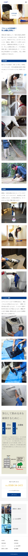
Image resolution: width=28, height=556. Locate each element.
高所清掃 (3, 543)
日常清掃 (16, 543)
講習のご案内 (4, 548)
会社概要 (16, 548)
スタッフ (3, 546)
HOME (3, 540)
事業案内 (16, 540)
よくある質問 (17, 546)
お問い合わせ (14, 494)
